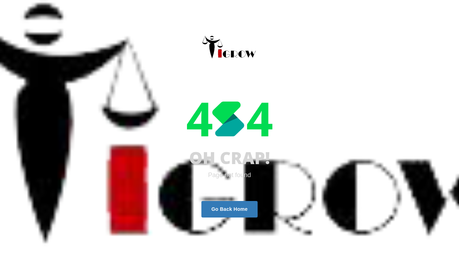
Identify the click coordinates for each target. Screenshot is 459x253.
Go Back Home (229, 209)
